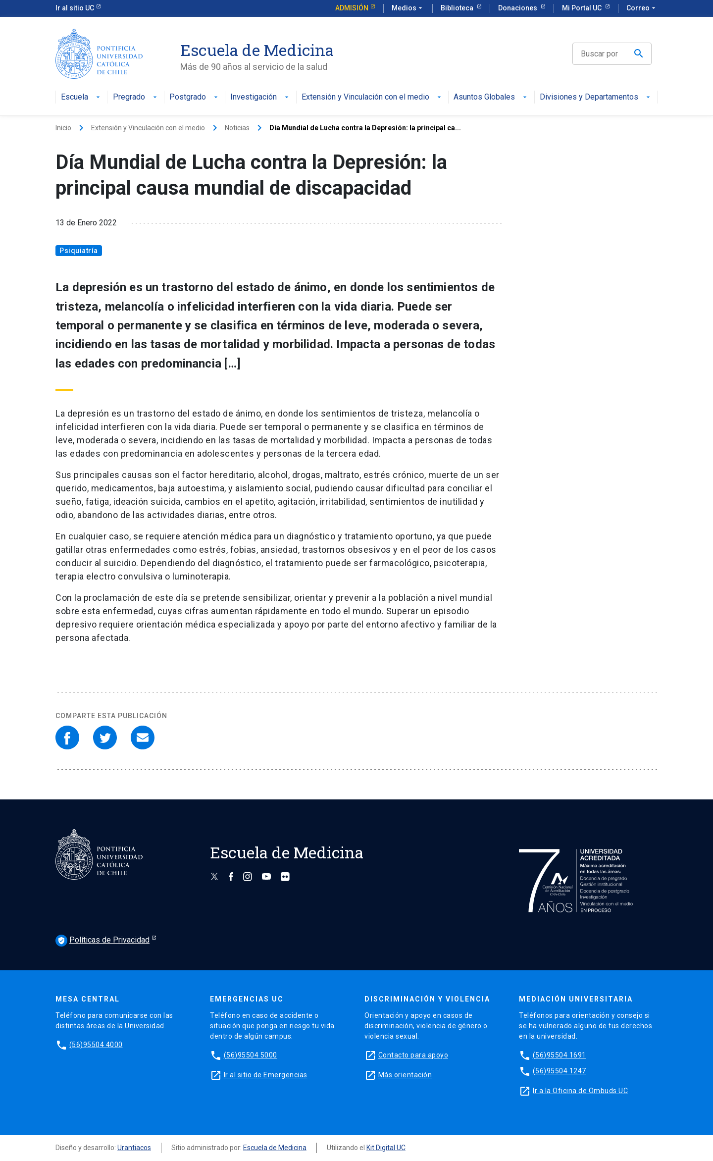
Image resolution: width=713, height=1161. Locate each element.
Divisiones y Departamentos (596, 97)
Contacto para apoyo (413, 1055)
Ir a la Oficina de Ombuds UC (580, 1091)
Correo (642, 8)
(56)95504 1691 (559, 1055)
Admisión (351, 8)
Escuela (81, 97)
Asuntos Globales (491, 97)
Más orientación (405, 1075)
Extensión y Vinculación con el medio (372, 97)
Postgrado (194, 97)
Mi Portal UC (582, 8)
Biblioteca (458, 8)
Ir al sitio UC (74, 8)
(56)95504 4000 (96, 1045)
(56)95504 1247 (559, 1070)
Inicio (63, 128)
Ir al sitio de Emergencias (265, 1075)
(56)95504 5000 (250, 1055)
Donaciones (518, 8)
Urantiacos (134, 1148)
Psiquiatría (78, 251)
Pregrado (136, 97)
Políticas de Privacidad (102, 941)
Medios (408, 8)
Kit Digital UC (386, 1148)
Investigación (260, 97)
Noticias (237, 128)
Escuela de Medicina (274, 1148)
